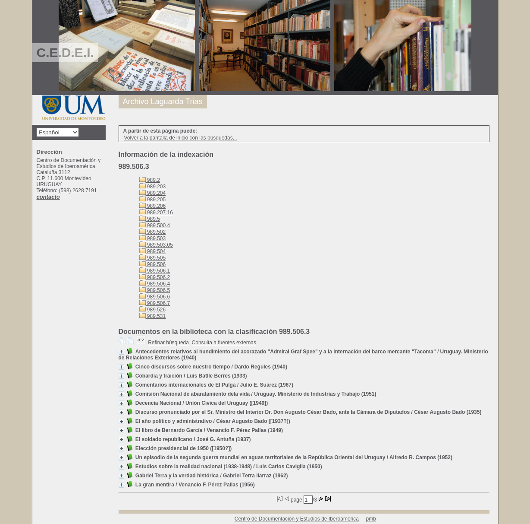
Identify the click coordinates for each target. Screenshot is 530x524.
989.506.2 (154, 277)
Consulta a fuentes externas (224, 343)
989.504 (152, 251)
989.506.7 (154, 303)
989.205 (152, 200)
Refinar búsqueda (168, 343)
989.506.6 (154, 297)
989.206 (152, 206)
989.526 (152, 310)
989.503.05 (156, 245)
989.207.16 (156, 213)
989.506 (152, 264)
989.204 (152, 193)
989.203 (152, 187)
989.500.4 (154, 225)
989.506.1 (154, 271)
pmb (371, 519)
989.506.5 (154, 290)
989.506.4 (154, 284)
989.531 (152, 316)
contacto (48, 197)
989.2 (149, 180)
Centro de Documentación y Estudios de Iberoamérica (297, 519)
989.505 (152, 258)
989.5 (149, 219)
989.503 (152, 238)
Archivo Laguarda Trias (163, 101)
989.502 (152, 232)
